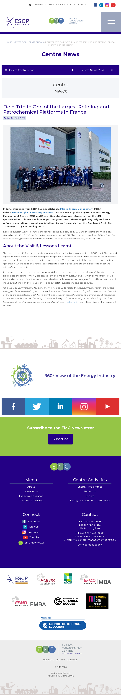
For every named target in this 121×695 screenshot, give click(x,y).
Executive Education (31, 495)
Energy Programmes (89, 486)
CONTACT (83, 4)
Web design (57, 673)
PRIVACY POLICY (56, 4)
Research (89, 491)
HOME (8, 42)
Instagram (31, 531)
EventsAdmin (67, 675)
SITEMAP (71, 4)
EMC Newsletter (31, 542)
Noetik (66, 673)
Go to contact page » (89, 544)
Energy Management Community (90, 500)
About (31, 486)
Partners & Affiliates (31, 500)
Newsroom (31, 491)
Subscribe (60, 439)
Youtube (31, 537)
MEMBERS (40, 4)
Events (90, 495)
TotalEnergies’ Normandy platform (32, 212)
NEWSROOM (20, 42)
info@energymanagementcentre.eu (94, 539)
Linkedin (31, 526)
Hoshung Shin (72, 301)
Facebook (31, 521)
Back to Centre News (19, 70)
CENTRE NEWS (36, 42)
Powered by (53, 675)
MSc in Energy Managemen (76, 209)
